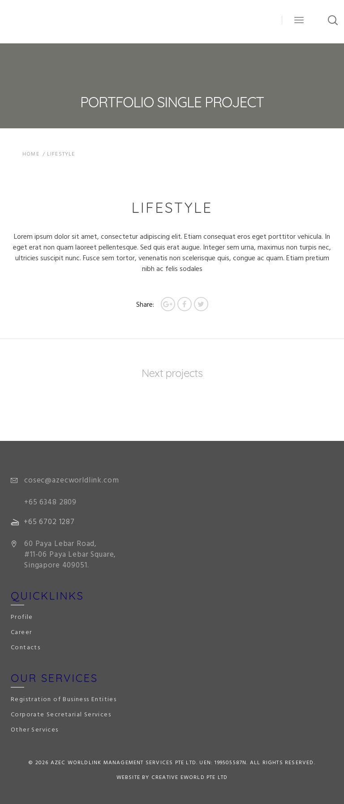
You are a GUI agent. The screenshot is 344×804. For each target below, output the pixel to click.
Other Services (35, 730)
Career (21, 632)
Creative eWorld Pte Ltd (189, 777)
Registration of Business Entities (63, 699)
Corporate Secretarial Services (61, 715)
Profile (22, 617)
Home (30, 154)
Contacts (25, 648)
